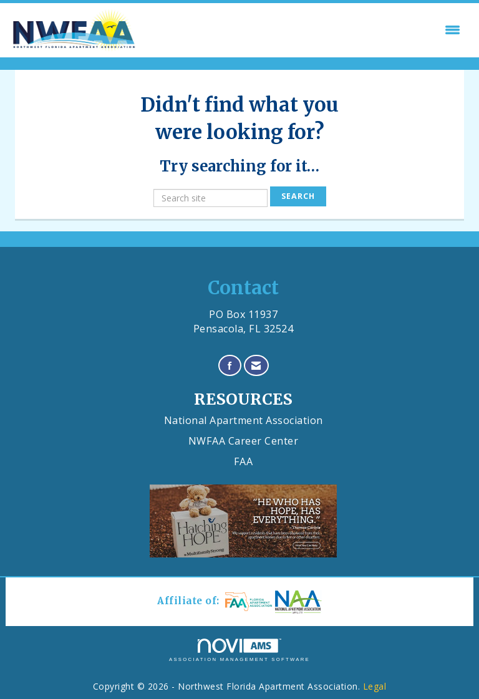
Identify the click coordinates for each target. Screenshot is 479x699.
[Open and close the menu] (302, 30)
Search (298, 196)
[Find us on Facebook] (230, 366)
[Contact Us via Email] (256, 366)
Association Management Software (239, 650)
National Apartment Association (243, 420)
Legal (375, 686)
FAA (243, 461)
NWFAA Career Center (243, 441)
